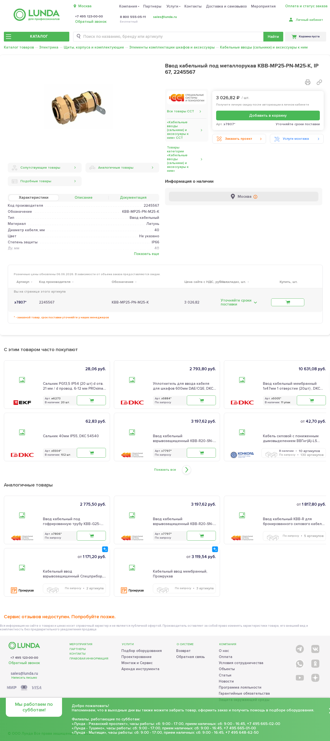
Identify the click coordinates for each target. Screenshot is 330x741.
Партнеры (152, 6)
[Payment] (24, 686)
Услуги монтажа (291, 139)
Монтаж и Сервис (137, 661)
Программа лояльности (240, 686)
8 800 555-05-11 (133, 17)
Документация (133, 197)
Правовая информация (89, 657)
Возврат (183, 649)
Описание (84, 197)
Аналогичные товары (111, 168)
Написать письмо (24, 676)
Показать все (165, 470)
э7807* (20, 302)
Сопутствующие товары (36, 168)
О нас (224, 649)
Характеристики (33, 197)
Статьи (225, 674)
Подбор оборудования (141, 649)
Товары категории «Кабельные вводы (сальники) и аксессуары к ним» (178, 159)
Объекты (227, 668)
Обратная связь (190, 655)
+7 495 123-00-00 (89, 16)
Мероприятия (263, 6)
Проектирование (136, 655)
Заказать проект (234, 139)
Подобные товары (31, 181)
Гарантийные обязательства (244, 692)
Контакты (193, 6)
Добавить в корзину (268, 115)
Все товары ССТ (180, 111)
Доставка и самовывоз (226, 6)
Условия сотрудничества (241, 661)
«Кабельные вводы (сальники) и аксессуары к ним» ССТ (178, 130)
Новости (226, 680)
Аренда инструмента (140, 668)
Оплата (225, 655)
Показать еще (146, 254)
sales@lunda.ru (165, 17)
